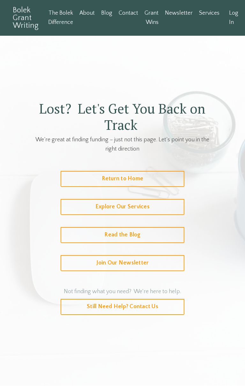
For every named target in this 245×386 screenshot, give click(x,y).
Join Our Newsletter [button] (122, 263)
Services (209, 13)
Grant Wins (152, 18)
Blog (107, 13)
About (87, 13)
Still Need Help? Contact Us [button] (122, 306)
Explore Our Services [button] (122, 207)
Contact (128, 13)
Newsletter (179, 13)
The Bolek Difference (60, 18)
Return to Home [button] (123, 178)
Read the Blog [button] (122, 235)
